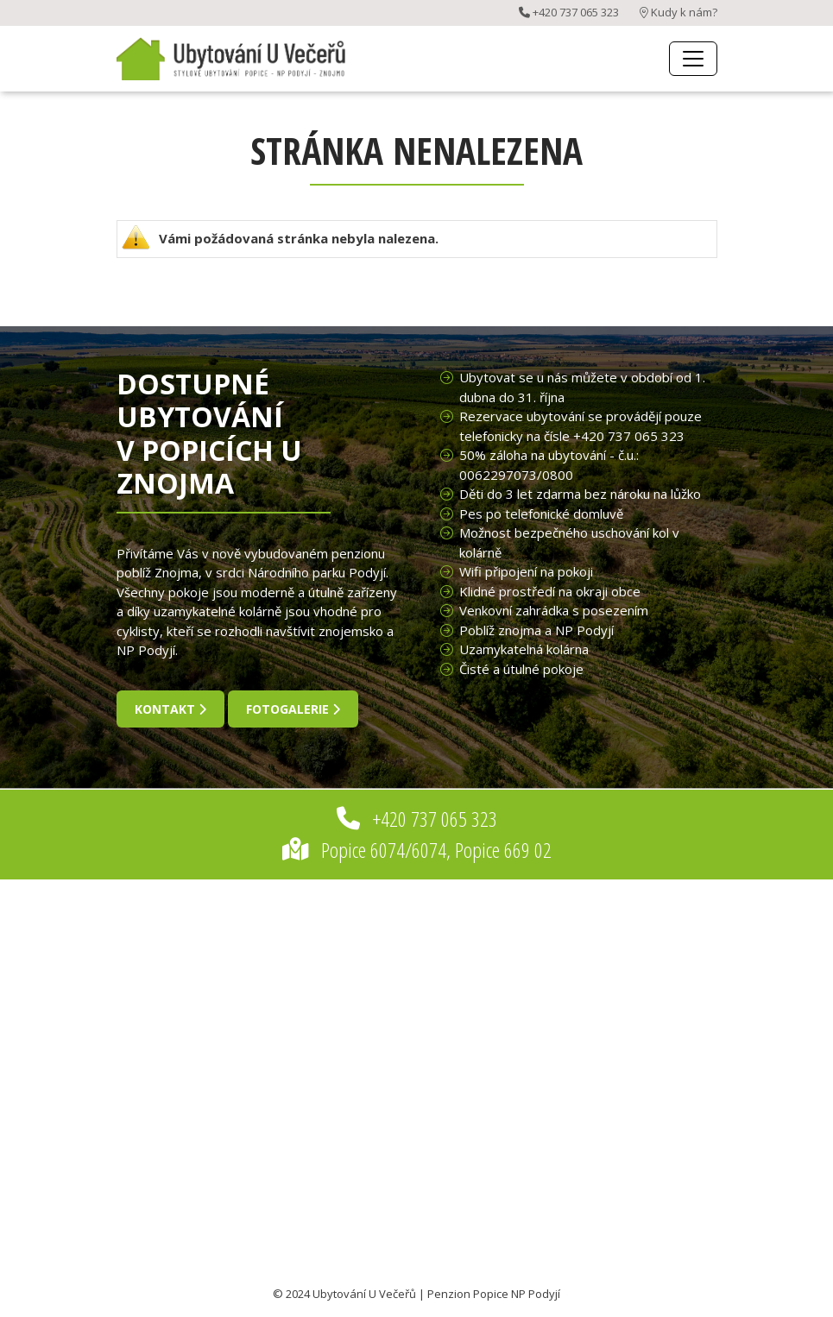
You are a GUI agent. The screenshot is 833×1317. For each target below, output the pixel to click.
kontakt (170, 709)
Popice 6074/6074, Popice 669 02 (417, 849)
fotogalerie (293, 709)
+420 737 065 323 (569, 12)
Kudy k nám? (678, 12)
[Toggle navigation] (693, 58)
